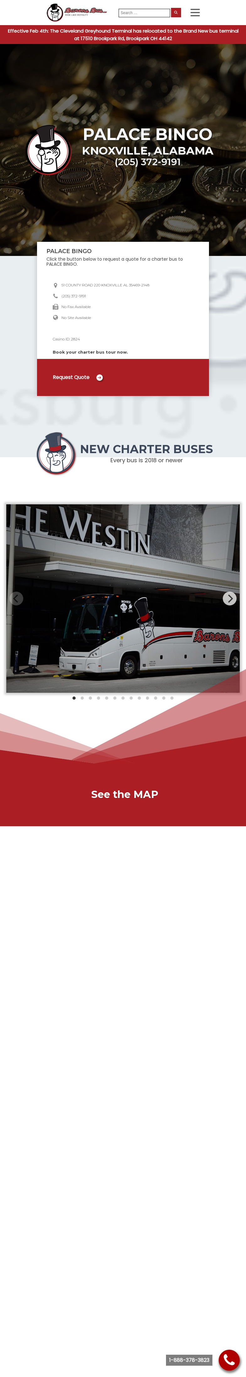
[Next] (230, 598)
